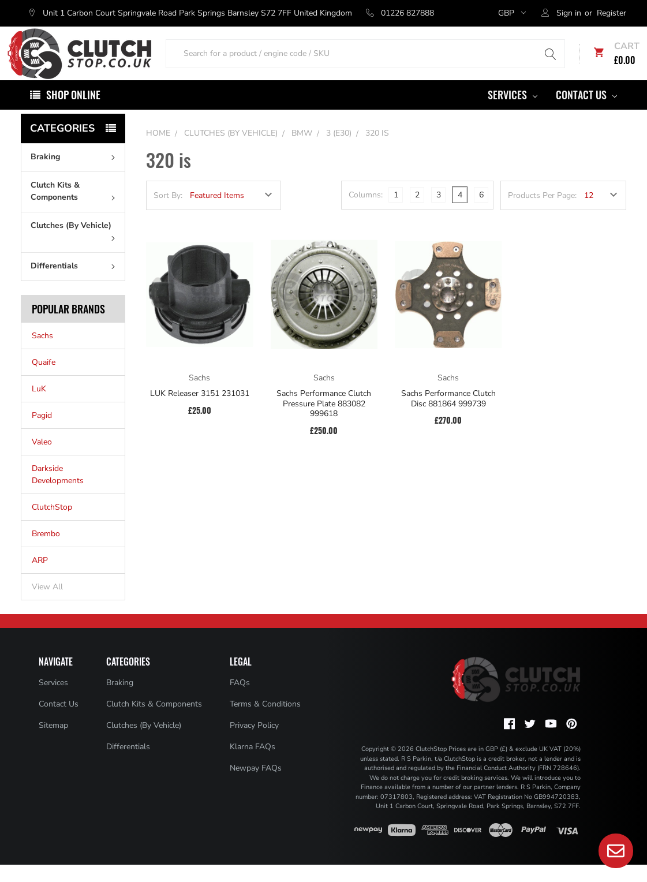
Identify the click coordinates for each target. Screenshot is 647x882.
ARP (40, 578)
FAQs (240, 700)
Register (611, 13)
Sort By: (168, 213)
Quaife (43, 380)
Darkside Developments (58, 492)
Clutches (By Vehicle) (75, 248)
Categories (62, 146)
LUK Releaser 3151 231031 (199, 411)
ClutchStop (52, 525)
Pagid (42, 433)
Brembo (46, 551)
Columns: (366, 212)
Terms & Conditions (265, 721)
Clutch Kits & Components (75, 208)
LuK (39, 406)
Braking (75, 174)
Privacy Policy (254, 743)
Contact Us (586, 112)
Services (512, 112)
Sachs (42, 353)
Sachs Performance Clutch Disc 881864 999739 (448, 416)
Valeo (42, 459)
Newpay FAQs (256, 785)
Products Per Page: (542, 213)
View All (47, 604)
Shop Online (73, 112)
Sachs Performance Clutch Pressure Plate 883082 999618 (323, 421)
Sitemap (53, 743)
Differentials (75, 283)
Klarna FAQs (252, 764)
